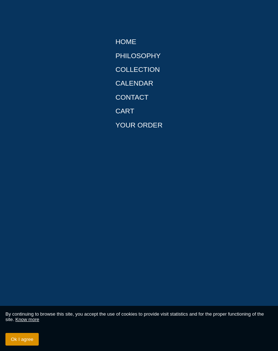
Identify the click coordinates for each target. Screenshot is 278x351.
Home (125, 42)
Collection (137, 69)
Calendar (134, 83)
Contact (131, 97)
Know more (27, 319)
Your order (139, 125)
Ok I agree (22, 339)
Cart (124, 111)
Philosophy (138, 56)
